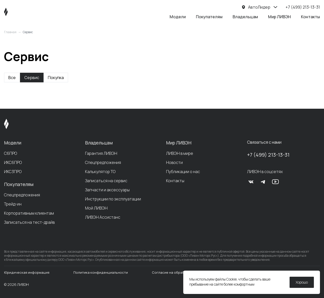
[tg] (263, 182)
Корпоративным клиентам (29, 213)
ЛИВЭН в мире (179, 153)
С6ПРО (10, 153)
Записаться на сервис (106, 180)
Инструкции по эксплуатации (113, 199)
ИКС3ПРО (13, 171)
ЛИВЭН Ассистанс (102, 217)
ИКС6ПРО (13, 162)
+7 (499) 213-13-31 (268, 154)
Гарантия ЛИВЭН (101, 153)
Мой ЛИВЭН (96, 208)
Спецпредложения (22, 195)
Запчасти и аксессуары (107, 190)
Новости (174, 162)
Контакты (310, 17)
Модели (178, 17)
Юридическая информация (26, 272)
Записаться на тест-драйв (29, 222)
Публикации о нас (183, 171)
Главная (10, 32)
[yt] (275, 182)
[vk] (251, 182)
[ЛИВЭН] (15, 12)
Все (12, 77)
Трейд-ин (13, 204)
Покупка (56, 77)
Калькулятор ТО (100, 171)
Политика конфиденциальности (100, 272)
